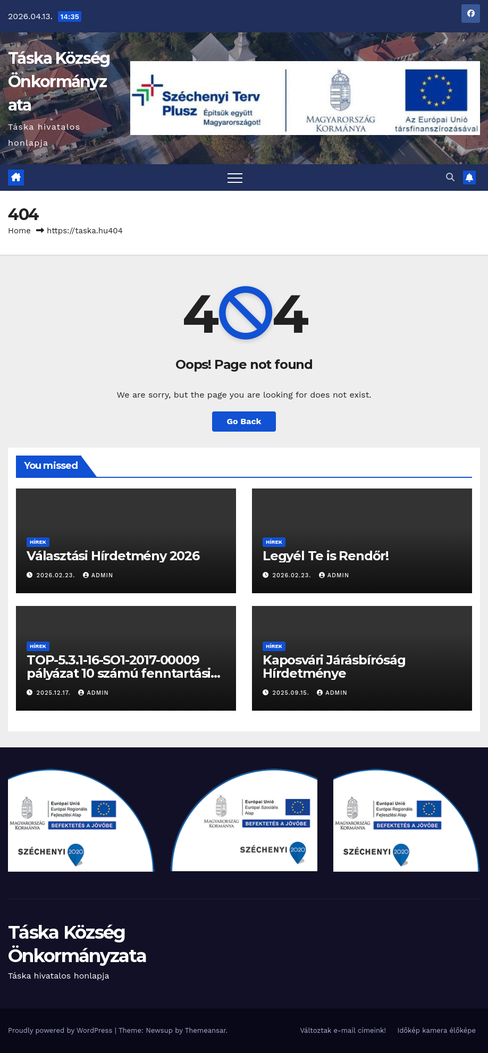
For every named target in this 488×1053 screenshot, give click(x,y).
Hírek (38, 542)
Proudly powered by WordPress (61, 1030)
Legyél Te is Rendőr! (326, 555)
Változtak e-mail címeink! (342, 1030)
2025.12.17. (55, 692)
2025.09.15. (292, 692)
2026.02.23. (57, 575)
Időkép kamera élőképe (436, 1030)
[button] (450, 177)
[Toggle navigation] (235, 178)
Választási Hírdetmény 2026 (113, 555)
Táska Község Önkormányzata (59, 81)
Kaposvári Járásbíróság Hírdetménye (334, 666)
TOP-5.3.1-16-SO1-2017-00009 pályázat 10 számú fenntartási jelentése (119, 673)
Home (19, 230)
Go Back (244, 421)
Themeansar (205, 1030)
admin (98, 575)
